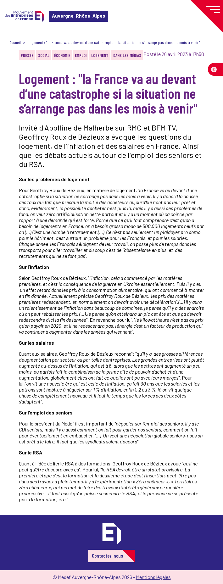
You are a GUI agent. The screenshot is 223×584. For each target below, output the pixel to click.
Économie (62, 55)
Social (43, 55)
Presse (27, 55)
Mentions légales (153, 577)
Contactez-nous (107, 556)
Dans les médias (127, 55)
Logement (100, 55)
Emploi (80, 55)
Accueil (15, 42)
